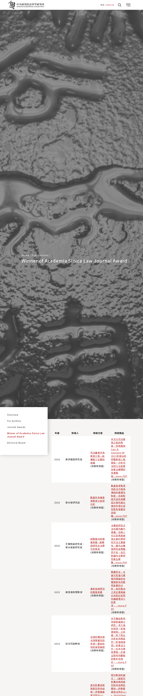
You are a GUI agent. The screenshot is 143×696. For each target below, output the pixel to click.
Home (25, 255)
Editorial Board (16, 442)
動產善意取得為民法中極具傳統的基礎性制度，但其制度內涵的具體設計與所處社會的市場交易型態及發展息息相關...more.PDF (119, 501)
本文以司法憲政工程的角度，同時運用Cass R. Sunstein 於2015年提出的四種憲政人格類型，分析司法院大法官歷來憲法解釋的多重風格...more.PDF (119, 457)
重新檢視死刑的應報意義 (97, 590)
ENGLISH (110, 5)
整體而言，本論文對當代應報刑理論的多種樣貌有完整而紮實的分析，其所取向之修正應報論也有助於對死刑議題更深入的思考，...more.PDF (119, 590)
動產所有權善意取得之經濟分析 (97, 501)
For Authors (14, 421)
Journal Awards (16, 427)
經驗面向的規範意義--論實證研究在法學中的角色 (97, 544)
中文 (102, 5)
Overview (12, 414)
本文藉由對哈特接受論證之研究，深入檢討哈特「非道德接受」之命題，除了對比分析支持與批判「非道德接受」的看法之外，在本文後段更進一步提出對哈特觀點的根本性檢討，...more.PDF (119, 642)
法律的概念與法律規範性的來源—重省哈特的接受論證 (97, 642)
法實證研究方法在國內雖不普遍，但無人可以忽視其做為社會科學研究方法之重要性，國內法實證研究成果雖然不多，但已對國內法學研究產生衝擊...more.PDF (119, 544)
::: (97, 4)
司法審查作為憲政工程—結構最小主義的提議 (97, 457)
